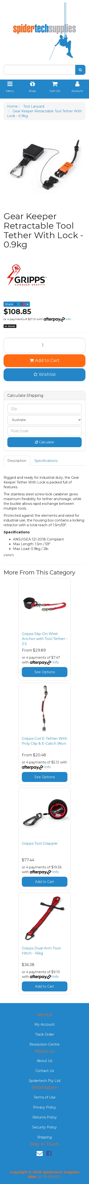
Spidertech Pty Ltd (44, 1081)
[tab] (17, 461)
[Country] (44, 420)
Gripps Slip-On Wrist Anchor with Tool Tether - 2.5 (44, 638)
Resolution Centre (44, 1044)
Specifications (45, 461)
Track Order (44, 1034)
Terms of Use (45, 1097)
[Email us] (40, 1153)
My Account (44, 1024)
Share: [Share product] (16, 304)
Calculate (44, 442)
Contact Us (44, 1071)
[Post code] (44, 431)
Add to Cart (44, 360)
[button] (44, 374)
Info (68, 319)
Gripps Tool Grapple (39, 843)
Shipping (44, 1137)
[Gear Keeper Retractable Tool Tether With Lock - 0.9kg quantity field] (44, 345)
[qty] (44, 409)
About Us (44, 1061)
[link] (49, 1153)
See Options (44, 672)
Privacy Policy (44, 1107)
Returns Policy (45, 1117)
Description (16, 461)
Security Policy (44, 1127)
